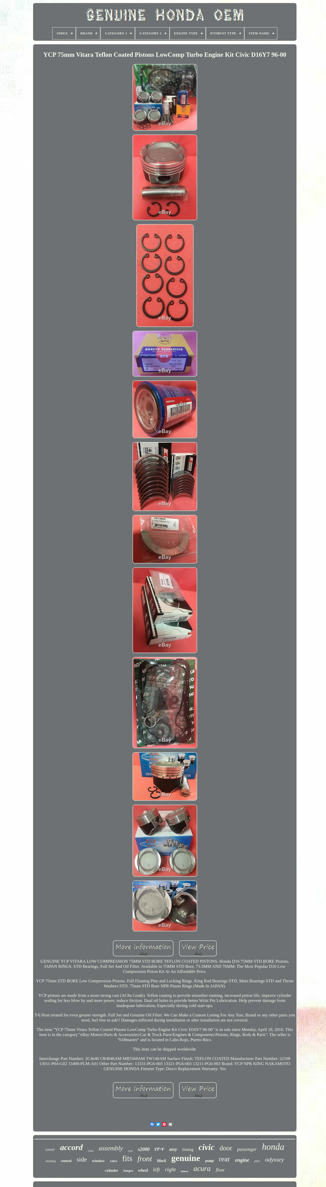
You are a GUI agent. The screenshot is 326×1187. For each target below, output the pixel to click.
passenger (247, 1149)
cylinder (111, 1170)
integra (128, 1170)
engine (242, 1160)
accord (71, 1147)
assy (173, 1149)
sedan (91, 1150)
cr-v (159, 1148)
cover (50, 1149)
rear (224, 1159)
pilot (257, 1161)
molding (51, 1161)
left (156, 1169)
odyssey (274, 1159)
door (226, 1148)
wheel (143, 1170)
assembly (111, 1148)
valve (113, 1161)
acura (202, 1168)
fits (127, 1158)
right (170, 1169)
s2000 (144, 1149)
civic (206, 1147)
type (130, 1150)
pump (209, 1161)
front (145, 1158)
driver (184, 1171)
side (82, 1159)
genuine (185, 1158)
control (66, 1161)
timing (187, 1149)
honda (273, 1147)
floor (220, 1169)
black (161, 1160)
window (98, 1161)
